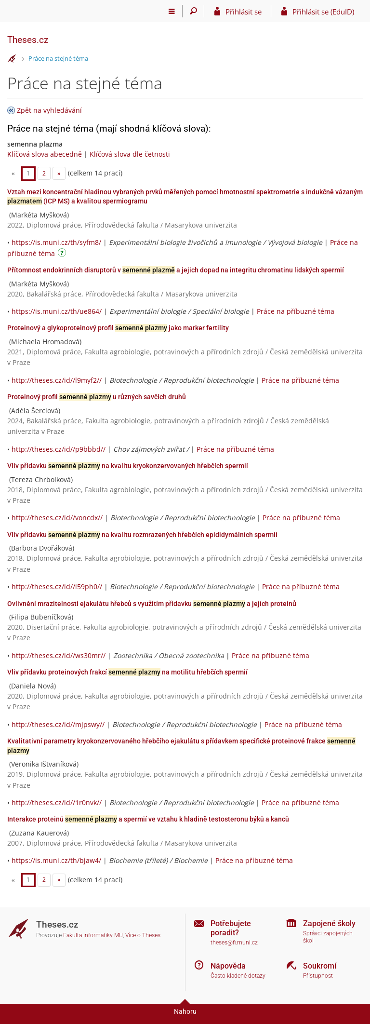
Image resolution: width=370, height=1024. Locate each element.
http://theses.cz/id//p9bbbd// (59, 449)
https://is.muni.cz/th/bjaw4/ (56, 860)
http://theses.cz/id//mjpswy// (58, 724)
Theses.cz (27, 39)
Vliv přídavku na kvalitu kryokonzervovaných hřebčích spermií (127, 466)
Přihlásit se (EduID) (323, 11)
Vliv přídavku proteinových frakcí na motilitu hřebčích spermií (127, 672)
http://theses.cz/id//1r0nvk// (57, 802)
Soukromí (319, 965)
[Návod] (63, 254)
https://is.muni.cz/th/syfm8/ (56, 242)
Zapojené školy (329, 923)
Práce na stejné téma (58, 58)
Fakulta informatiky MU (93, 935)
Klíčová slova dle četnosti (130, 154)
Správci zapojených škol (328, 937)
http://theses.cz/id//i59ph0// (57, 586)
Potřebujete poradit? (231, 928)
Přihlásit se (243, 11)
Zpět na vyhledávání (49, 110)
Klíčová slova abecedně (44, 154)
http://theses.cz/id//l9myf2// (57, 380)
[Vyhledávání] (193, 11)
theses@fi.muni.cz (234, 942)
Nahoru (185, 1011)
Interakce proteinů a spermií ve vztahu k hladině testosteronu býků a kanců (148, 819)
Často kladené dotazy (238, 975)
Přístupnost (318, 975)
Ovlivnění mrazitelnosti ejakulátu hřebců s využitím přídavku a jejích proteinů (151, 603)
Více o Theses (142, 935)
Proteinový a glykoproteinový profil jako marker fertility (118, 328)
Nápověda (228, 965)
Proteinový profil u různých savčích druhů (96, 397)
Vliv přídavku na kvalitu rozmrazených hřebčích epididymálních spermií (142, 535)
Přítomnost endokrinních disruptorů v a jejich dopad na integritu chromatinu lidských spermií (175, 270)
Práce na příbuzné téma (295, 311)
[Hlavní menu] (172, 11)
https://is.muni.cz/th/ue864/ (57, 311)
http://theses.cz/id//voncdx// (57, 517)
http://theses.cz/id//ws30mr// (59, 655)
